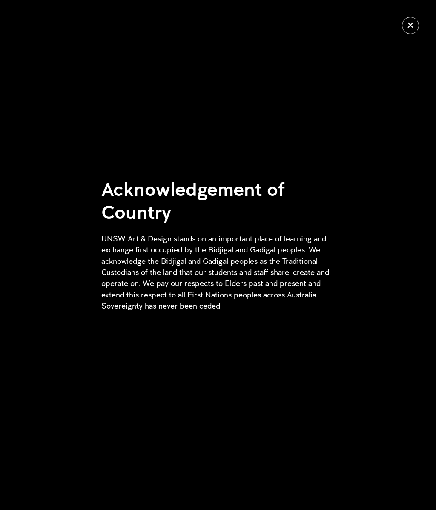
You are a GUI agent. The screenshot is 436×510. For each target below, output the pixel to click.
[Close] (410, 25)
